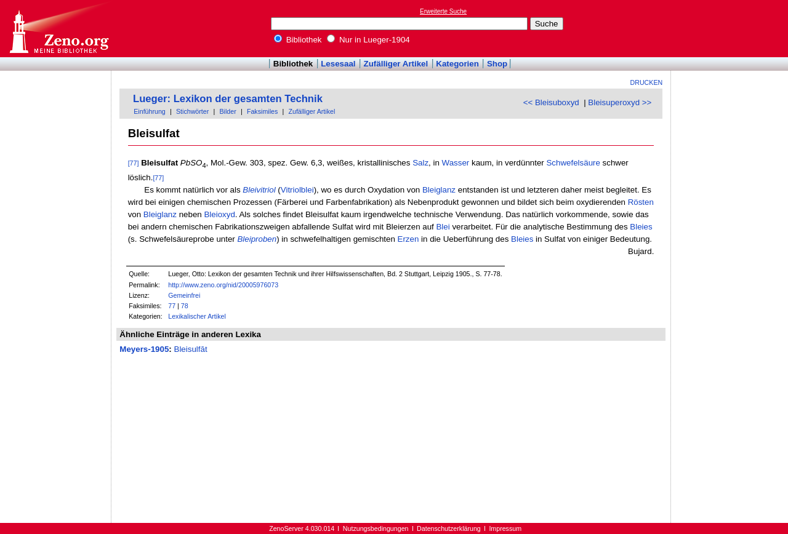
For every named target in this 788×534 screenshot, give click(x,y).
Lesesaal (338, 63)
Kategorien (457, 63)
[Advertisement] (731, 28)
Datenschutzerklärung (449, 528)
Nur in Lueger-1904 (368, 39)
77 (171, 305)
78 (184, 305)
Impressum (505, 528)
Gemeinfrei (184, 295)
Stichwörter (192, 111)
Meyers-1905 (144, 349)
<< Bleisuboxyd (551, 102)
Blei (442, 226)
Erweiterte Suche (443, 11)
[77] (133, 163)
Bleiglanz (439, 189)
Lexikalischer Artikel (197, 316)
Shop (497, 63)
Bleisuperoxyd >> (619, 102)
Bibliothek (298, 39)
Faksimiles (262, 111)
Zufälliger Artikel (396, 63)
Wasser (456, 162)
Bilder (227, 111)
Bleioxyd (219, 214)
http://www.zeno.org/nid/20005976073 (223, 285)
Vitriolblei (297, 189)
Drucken (646, 82)
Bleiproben (256, 239)
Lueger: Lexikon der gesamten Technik (228, 99)
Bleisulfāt (190, 349)
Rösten (641, 202)
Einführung (150, 111)
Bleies (641, 226)
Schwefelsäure (573, 162)
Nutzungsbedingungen (376, 528)
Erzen (408, 239)
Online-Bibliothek (58, 28)
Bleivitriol (259, 189)
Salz (420, 162)
